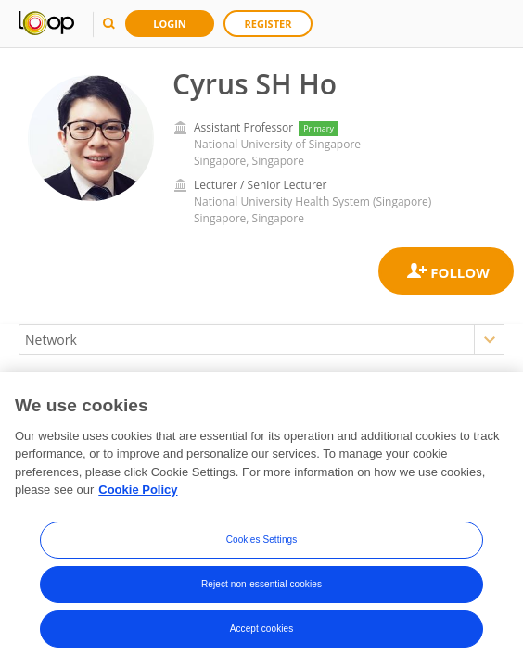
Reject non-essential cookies (261, 588)
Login (169, 24)
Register (268, 24)
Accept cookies (262, 632)
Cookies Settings (262, 543)
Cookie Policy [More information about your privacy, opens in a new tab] (137, 494)
